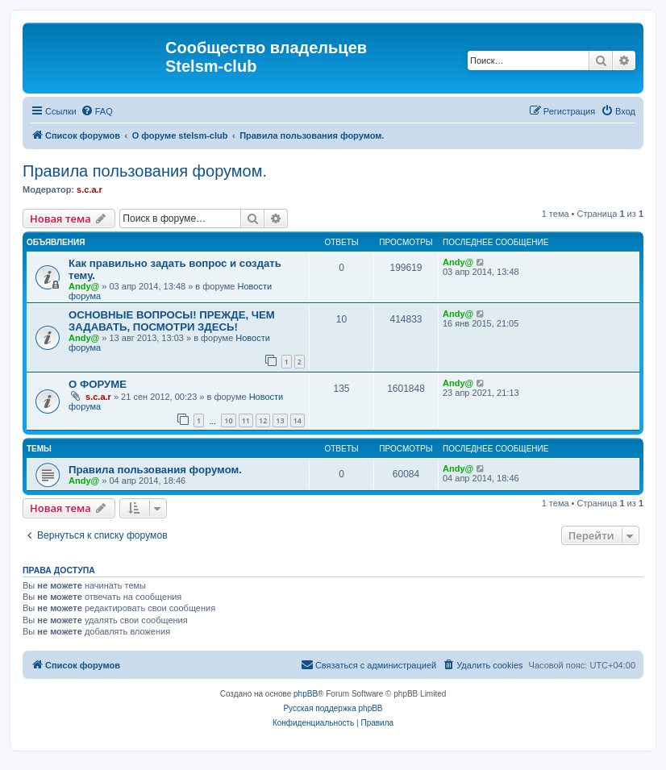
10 (228, 420)
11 (246, 420)
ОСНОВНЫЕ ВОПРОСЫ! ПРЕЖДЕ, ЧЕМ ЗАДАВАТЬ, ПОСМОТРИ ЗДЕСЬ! (172, 321)
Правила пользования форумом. (145, 171)
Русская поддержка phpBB (332, 708)
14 (297, 420)
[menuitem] (97, 111)
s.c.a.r (89, 189)
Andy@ (84, 286)
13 (280, 420)
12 (263, 420)
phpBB (305, 693)
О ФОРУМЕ (98, 384)
